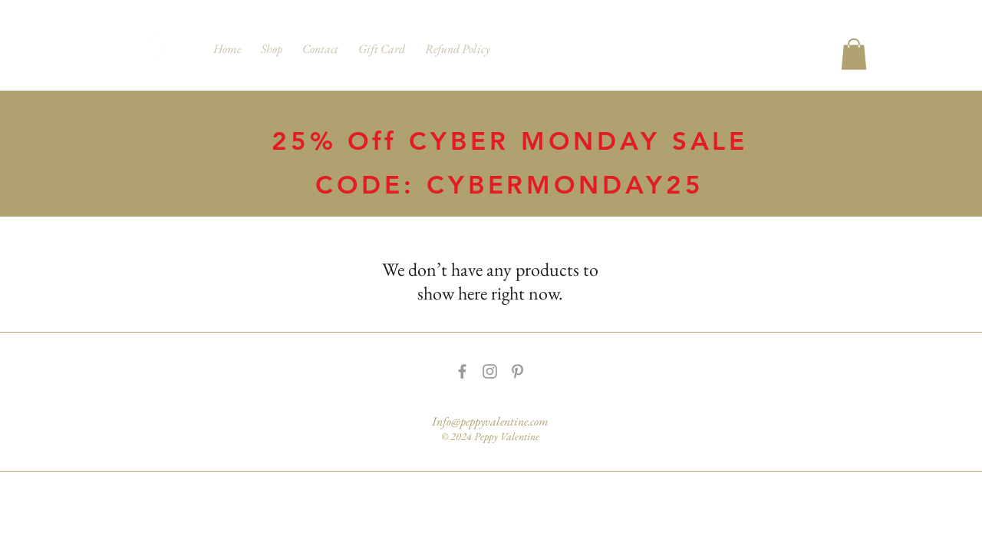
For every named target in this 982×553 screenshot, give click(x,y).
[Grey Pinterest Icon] (517, 371)
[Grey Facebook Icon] (462, 371)
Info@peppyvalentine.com (490, 421)
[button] (854, 54)
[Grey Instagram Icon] (489, 371)
